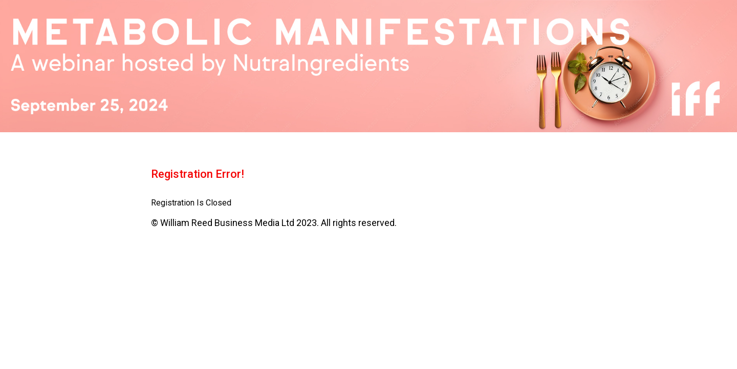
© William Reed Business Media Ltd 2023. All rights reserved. (274, 222)
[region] (368, 66)
